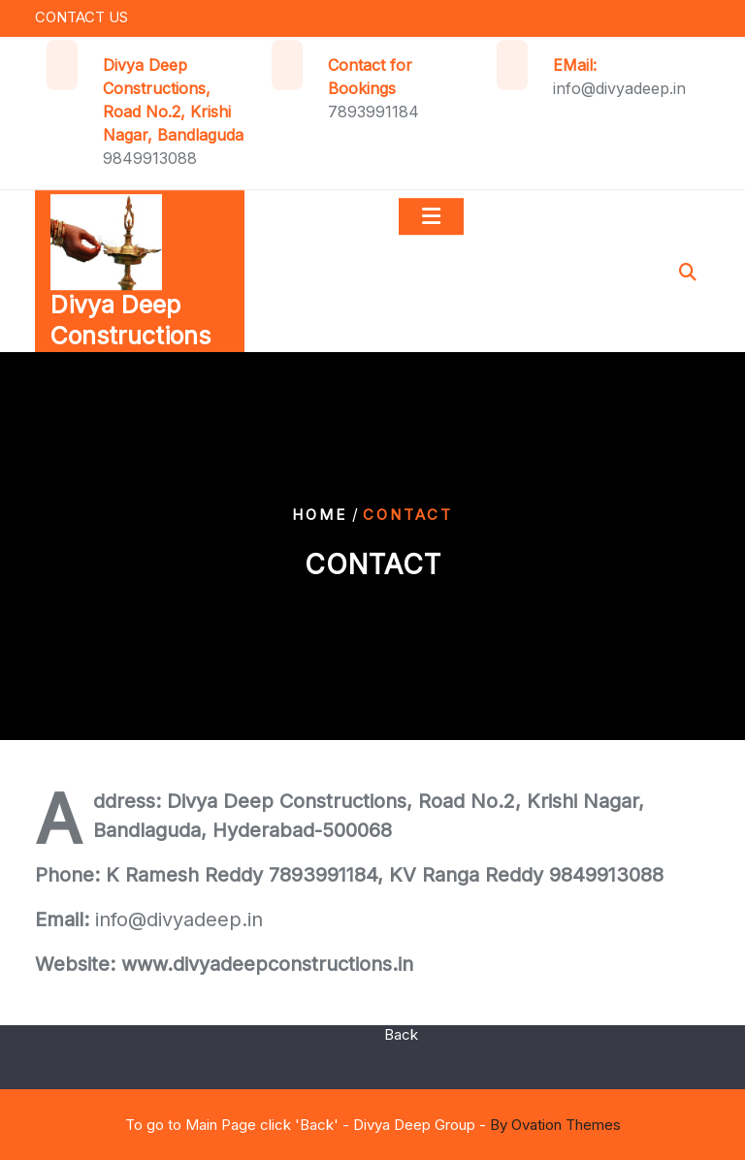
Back (401, 1028)
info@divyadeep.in (619, 88)
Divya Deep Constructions (130, 324)
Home (319, 514)
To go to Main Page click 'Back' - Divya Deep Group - (373, 1124)
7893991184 (373, 111)
